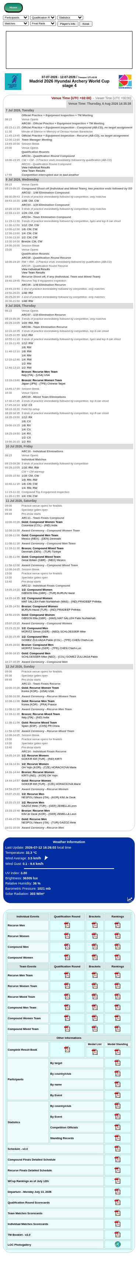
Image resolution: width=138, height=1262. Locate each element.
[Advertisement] (69, 49)
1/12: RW (27, 343)
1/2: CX (26, 437)
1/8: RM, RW (30, 479)
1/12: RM (27, 335)
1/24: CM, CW (30, 213)
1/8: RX (26, 425)
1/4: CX (26, 429)
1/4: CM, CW (30, 233)
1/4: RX (26, 433)
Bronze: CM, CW (32, 241)
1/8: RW (27, 351)
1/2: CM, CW (30, 237)
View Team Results (33, 170)
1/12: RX (27, 417)
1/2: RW (27, 367)
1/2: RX (26, 441)
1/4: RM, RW (30, 488)
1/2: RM (26, 363)
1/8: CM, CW (30, 229)
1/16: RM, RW (30, 467)
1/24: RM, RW (30, 323)
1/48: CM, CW (30, 200)
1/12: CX (27, 405)
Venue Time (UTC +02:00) (71, 98)
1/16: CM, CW (30, 475)
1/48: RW (27, 301)
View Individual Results (36, 167)
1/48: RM (27, 293)
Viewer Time (113, 98)
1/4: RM (26, 355)
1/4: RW (27, 359)
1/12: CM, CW (30, 225)
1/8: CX (26, 421)
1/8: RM (26, 347)
